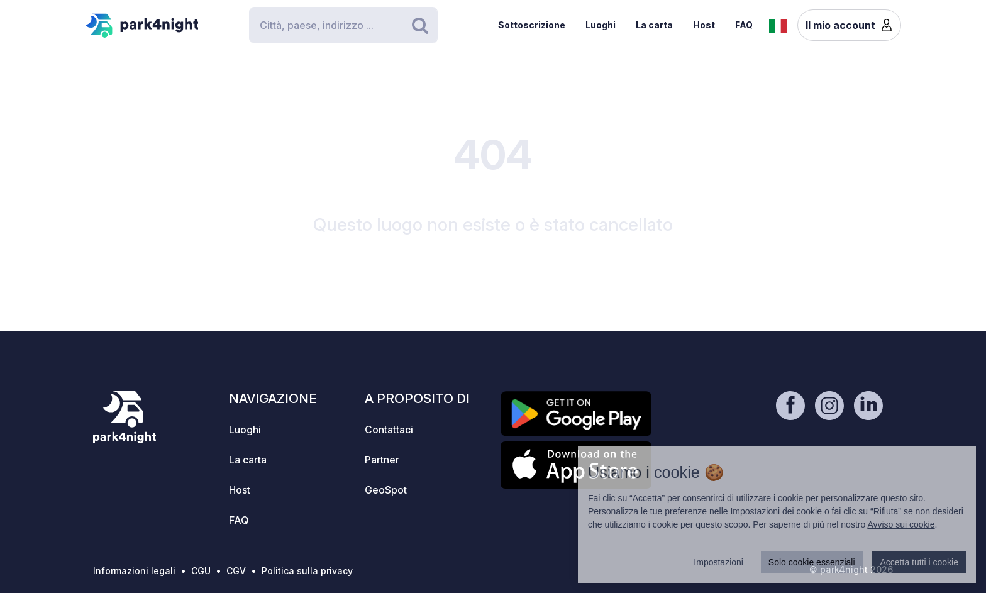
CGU (201, 570)
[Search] (343, 25)
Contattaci (389, 429)
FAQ (744, 24)
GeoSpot (386, 490)
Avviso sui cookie (900, 524)
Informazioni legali (134, 570)
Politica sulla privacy (307, 570)
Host (704, 24)
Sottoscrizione (531, 24)
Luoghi (600, 24)
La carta (654, 24)
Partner (382, 459)
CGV (236, 570)
